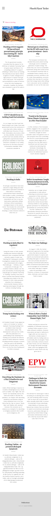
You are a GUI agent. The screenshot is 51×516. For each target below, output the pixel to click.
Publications (25, 502)
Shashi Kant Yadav (39, 8)
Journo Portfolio (28, 505)
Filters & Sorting (9, 22)
